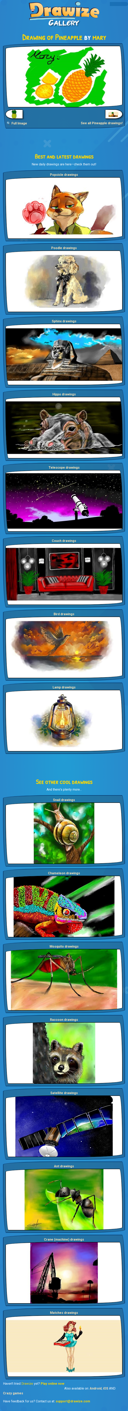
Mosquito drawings (64, 946)
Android (96, 1388)
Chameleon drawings (64, 873)
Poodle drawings (64, 248)
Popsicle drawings (64, 175)
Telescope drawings (64, 467)
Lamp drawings (64, 687)
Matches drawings (64, 1313)
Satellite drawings (64, 1093)
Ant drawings (64, 1166)
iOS (105, 1388)
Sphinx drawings (64, 321)
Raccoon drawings (64, 1020)
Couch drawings (64, 541)
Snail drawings (64, 800)
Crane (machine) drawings (64, 1239)
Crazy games (13, 1393)
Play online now (52, 1384)
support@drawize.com (73, 1401)
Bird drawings (64, 614)
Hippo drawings (64, 394)
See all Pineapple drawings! (102, 123)
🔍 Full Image (17, 123)
